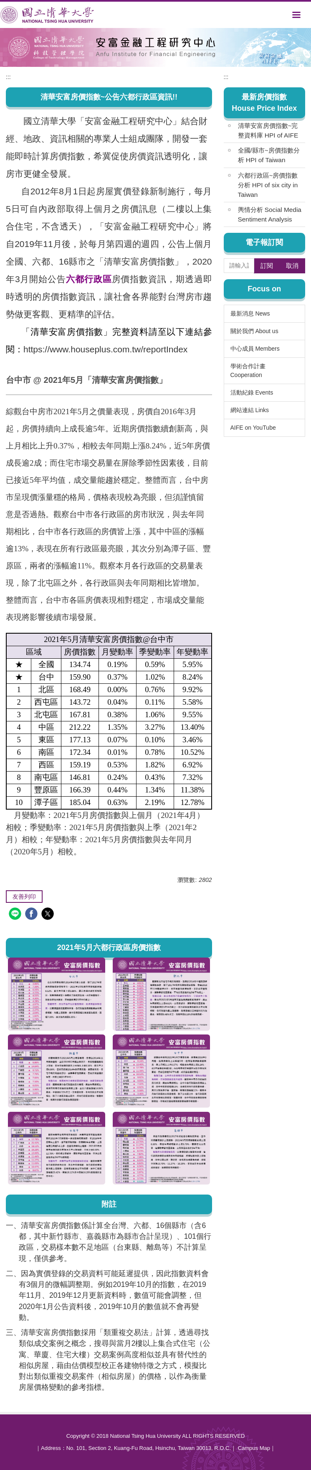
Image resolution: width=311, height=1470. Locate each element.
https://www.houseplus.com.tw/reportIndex (105, 349)
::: (8, 77)
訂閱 (266, 265)
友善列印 (24, 896)
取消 (292, 265)
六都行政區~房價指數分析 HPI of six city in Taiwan (268, 185)
